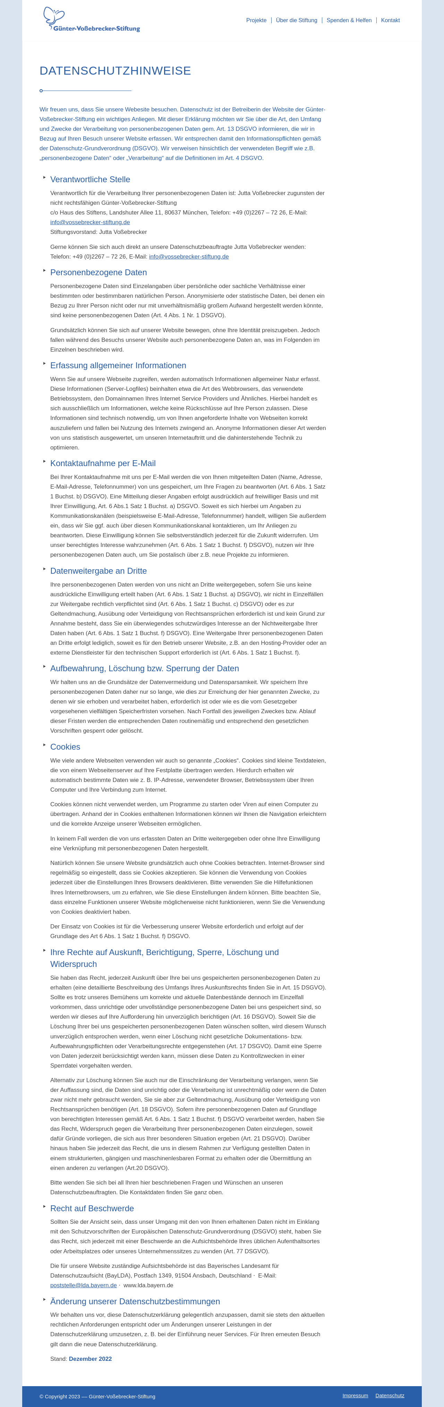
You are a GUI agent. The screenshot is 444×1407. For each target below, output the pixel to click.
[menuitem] (256, 20)
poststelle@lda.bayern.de (83, 1285)
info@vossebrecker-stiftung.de (90, 222)
